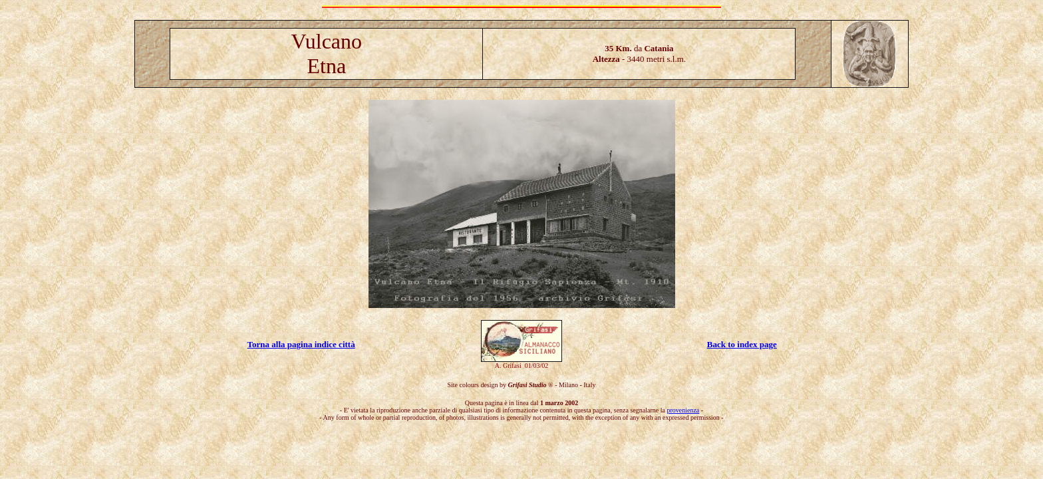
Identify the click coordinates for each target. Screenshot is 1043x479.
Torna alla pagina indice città (301, 344)
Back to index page (742, 344)
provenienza (683, 410)
